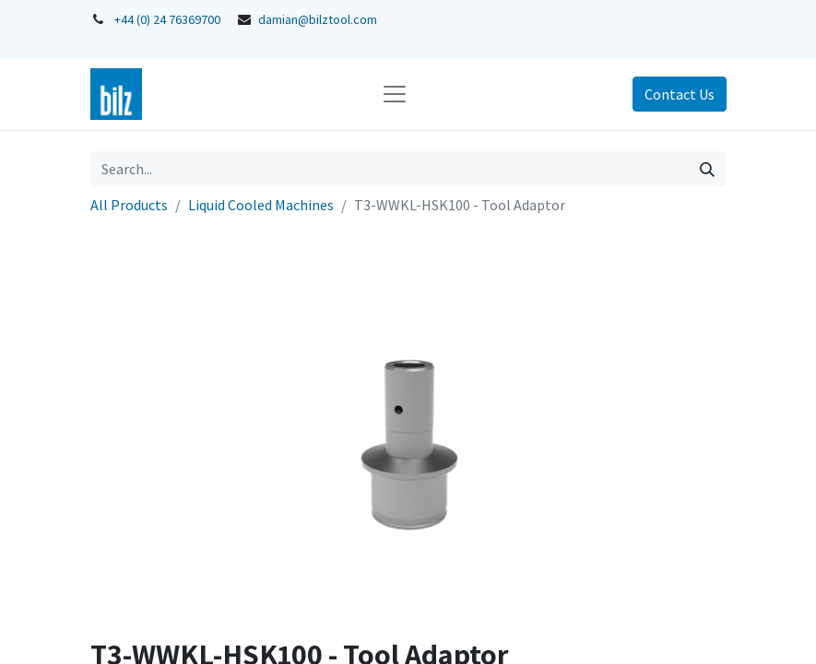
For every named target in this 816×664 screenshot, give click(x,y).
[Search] (707, 168)
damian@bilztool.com (317, 19)
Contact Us (680, 94)
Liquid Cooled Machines (261, 205)
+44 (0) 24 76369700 (167, 19)
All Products (129, 205)
